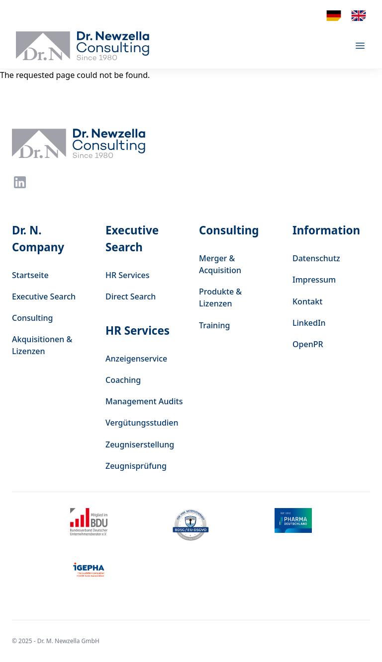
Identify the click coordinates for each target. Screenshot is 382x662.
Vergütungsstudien (142, 422)
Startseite (30, 275)
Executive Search (44, 296)
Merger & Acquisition (220, 264)
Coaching (123, 379)
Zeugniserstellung (139, 444)
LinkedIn (309, 322)
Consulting (32, 317)
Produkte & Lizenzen (220, 297)
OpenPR (307, 344)
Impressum (314, 279)
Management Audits (144, 401)
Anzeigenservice (136, 358)
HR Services (127, 275)
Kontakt (307, 301)
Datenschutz (316, 258)
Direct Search (130, 296)
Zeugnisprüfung (136, 465)
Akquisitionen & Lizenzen (42, 345)
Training (214, 325)
